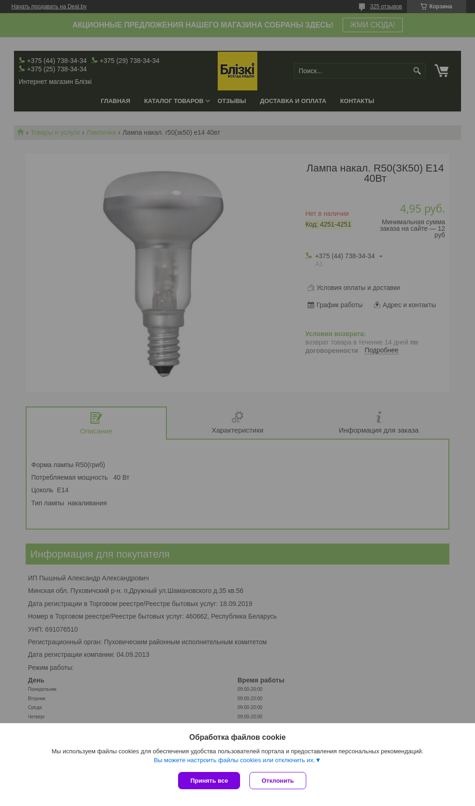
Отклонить (278, 780)
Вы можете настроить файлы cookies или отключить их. (234, 760)
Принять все (209, 780)
